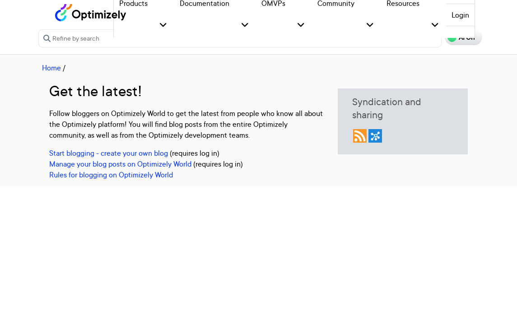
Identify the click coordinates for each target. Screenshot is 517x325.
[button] (163, 25)
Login (460, 15)
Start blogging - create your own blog (108, 153)
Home (51, 68)
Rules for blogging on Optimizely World (111, 175)
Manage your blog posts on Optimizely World (120, 164)
